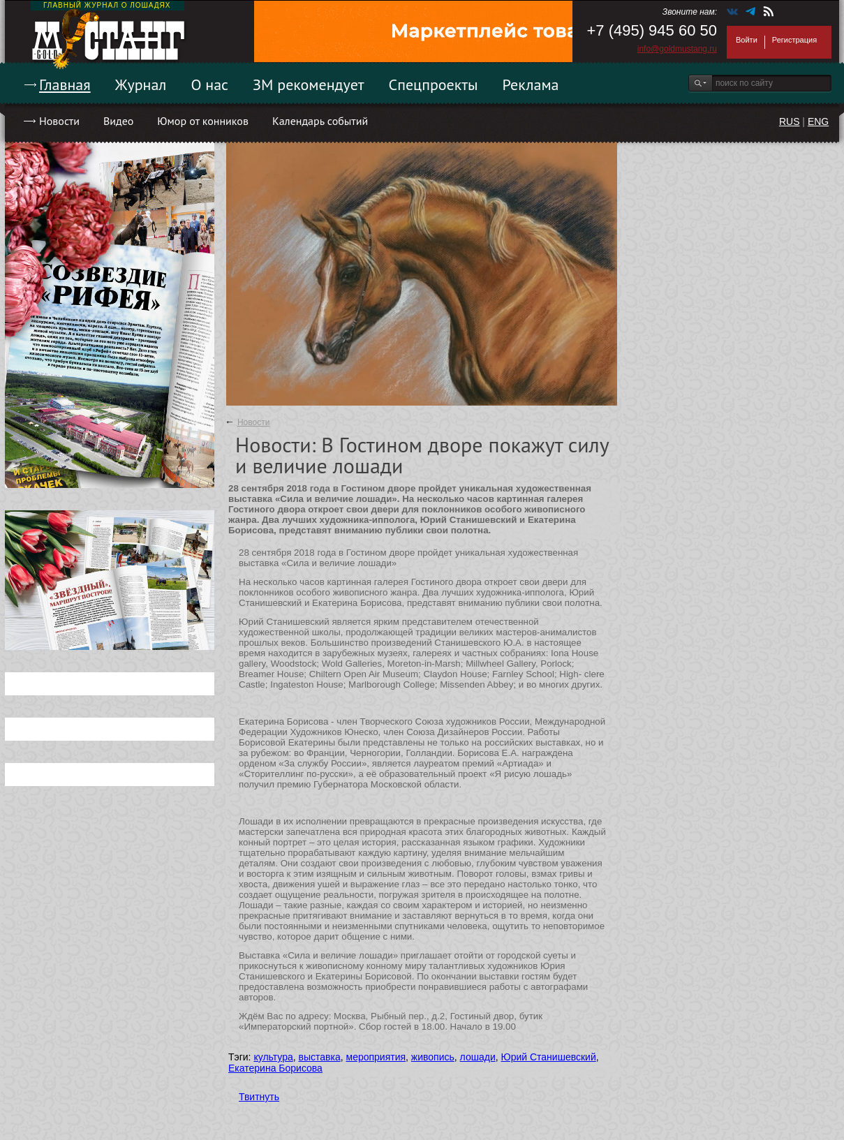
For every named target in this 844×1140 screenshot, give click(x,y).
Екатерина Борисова (275, 1068)
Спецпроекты (433, 84)
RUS (789, 121)
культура (273, 1057)
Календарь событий (320, 121)
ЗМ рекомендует (308, 84)
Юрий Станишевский (548, 1057)
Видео (118, 121)
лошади (478, 1057)
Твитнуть (259, 1096)
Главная (65, 84)
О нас (209, 84)
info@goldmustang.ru (677, 49)
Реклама (531, 84)
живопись (432, 1057)
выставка (320, 1057)
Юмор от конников (203, 121)
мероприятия (376, 1057)
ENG (818, 121)
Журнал (141, 84)
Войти (746, 40)
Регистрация (794, 40)
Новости (59, 121)
